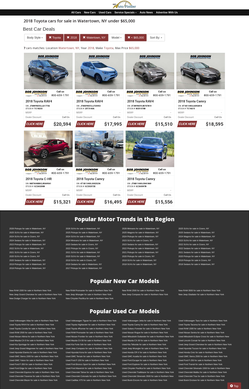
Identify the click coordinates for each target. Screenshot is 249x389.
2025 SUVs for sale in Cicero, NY (193, 228)
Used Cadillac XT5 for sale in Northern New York (88, 380)
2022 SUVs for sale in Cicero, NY (193, 244)
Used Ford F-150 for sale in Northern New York (87, 360)
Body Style (35, 37)
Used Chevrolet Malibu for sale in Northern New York (202, 372)
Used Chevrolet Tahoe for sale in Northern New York (90, 372)
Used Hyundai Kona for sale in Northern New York (88, 352)
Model (116, 37)
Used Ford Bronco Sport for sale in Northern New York (90, 364)
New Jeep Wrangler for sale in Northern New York (88, 294)
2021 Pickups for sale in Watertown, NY (140, 252)
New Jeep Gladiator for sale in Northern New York (201, 294)
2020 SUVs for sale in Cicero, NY (24, 256)
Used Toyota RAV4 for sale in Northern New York (31, 324)
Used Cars (105, 12)
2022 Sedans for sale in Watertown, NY (196, 248)
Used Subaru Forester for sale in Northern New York (146, 328)
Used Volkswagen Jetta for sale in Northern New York (146, 320)
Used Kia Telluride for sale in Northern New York (144, 344)
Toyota (55, 37)
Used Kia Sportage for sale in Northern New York (31, 344)
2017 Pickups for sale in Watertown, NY (84, 268)
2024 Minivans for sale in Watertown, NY (84, 240)
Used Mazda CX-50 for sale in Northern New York (88, 340)
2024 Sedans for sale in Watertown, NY (27, 240)
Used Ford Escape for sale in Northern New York (144, 360)
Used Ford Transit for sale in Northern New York (200, 364)
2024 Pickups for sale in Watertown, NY (140, 236)
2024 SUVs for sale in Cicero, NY (24, 236)
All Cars (76, 12)
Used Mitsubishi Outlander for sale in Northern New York (148, 336)
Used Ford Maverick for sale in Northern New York (89, 368)
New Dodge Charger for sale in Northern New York (32, 298)
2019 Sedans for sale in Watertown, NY (84, 264)
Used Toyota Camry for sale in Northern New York (145, 324)
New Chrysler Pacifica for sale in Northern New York (89, 298)
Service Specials (125, 12)
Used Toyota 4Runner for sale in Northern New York (89, 328)
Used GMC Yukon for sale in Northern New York (31, 360)
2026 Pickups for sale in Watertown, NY (27, 228)
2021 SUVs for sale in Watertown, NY (83, 252)
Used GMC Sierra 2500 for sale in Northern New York (202, 356)
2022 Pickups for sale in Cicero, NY (82, 248)
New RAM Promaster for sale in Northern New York (89, 290)
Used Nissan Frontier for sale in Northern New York (89, 336)
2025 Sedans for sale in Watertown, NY (196, 232)
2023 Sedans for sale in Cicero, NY (82, 244)
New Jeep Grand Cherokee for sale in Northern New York (35, 294)
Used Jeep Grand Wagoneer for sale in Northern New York (36, 348)
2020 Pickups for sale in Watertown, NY (196, 256)
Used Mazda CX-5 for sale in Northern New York (31, 340)
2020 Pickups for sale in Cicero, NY (138, 256)
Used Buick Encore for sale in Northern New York (144, 380)
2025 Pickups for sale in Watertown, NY (84, 232)
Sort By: (156, 37)
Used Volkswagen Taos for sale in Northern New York (202, 320)
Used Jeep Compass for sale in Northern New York (89, 348)
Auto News (146, 12)
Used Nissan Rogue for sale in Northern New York (145, 332)
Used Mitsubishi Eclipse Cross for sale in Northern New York (203, 337)
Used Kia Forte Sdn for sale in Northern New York (88, 344)
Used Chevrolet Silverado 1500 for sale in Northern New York (204, 369)
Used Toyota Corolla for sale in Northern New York (32, 328)
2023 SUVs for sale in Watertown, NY (195, 240)
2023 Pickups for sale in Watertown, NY (27, 244)
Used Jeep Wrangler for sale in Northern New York (145, 348)
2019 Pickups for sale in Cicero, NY (194, 260)
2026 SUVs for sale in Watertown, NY (83, 228)
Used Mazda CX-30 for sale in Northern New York (145, 340)
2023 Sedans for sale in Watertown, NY (140, 244)
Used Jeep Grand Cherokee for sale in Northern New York (205, 344)
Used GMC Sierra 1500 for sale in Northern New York (33, 356)
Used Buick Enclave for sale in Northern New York (201, 380)
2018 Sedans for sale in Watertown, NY (196, 264)
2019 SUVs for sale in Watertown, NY (139, 260)
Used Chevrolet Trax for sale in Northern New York (201, 376)
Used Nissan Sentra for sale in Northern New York (201, 332)
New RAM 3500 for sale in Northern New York (199, 290)
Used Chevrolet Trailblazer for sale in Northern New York (148, 372)
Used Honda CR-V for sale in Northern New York (144, 352)
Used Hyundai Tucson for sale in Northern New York (202, 348)
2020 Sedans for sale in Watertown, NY (27, 260)
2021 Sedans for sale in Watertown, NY (196, 252)
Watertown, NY (94, 37)
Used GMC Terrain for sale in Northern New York (88, 356)
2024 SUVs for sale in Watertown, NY (83, 236)
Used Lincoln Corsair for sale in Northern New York (201, 340)
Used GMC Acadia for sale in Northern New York (144, 356)
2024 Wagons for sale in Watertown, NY (196, 236)
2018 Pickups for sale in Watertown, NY (27, 268)
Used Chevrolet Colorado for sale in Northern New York (91, 376)
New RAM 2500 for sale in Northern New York (143, 290)
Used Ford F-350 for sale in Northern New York (30, 364)
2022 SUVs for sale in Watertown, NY (26, 248)
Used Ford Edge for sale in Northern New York (30, 368)
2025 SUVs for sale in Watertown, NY (26, 232)
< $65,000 (136, 37)
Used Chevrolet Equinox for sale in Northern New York (34, 372)
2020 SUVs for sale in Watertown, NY (83, 256)
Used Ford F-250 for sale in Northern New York (200, 360)
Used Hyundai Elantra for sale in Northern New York (33, 352)
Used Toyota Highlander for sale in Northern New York (90, 324)
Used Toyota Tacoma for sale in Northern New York (201, 324)
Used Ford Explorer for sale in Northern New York (144, 364)
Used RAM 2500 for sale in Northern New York (30, 332)
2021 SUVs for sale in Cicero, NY (24, 252)
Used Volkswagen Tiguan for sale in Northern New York (91, 320)
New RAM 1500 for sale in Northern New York (30, 290)
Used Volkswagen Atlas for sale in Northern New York (33, 320)
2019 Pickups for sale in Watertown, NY (27, 264)
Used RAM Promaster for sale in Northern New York (89, 332)
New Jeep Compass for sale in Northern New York (145, 294)
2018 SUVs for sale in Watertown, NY (139, 264)
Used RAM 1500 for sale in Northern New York (199, 328)
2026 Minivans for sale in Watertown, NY (140, 228)
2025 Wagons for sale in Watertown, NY (140, 232)
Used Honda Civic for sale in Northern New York (200, 352)
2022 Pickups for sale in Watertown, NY (140, 248)
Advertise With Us (167, 12)
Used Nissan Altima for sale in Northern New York (32, 336)
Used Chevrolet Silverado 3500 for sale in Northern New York (148, 377)
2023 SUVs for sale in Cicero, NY (137, 240)
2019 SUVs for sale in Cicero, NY (81, 260)
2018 (72, 37)
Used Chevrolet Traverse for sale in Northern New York (34, 376)
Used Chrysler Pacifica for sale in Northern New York (146, 368)
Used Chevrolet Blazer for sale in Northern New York (33, 380)
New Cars (90, 12)
